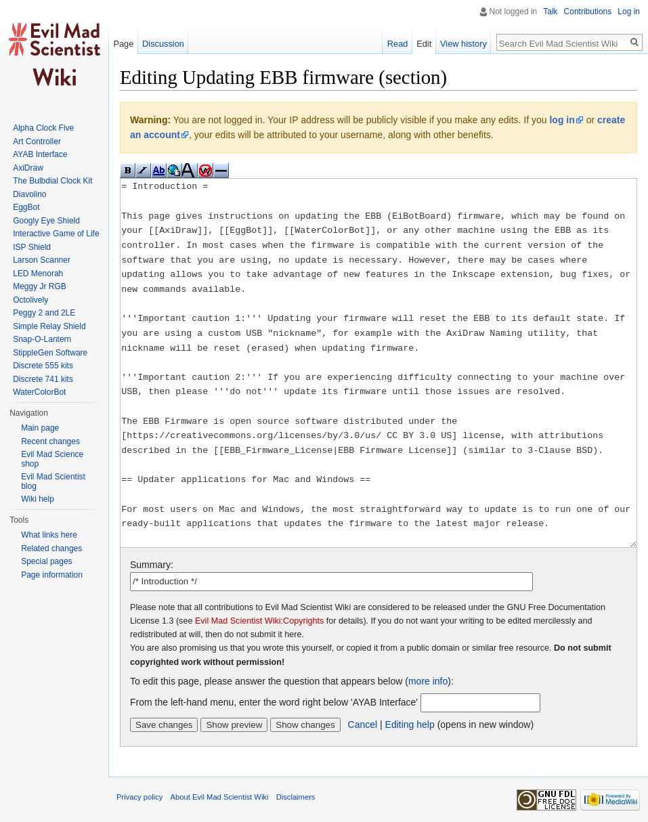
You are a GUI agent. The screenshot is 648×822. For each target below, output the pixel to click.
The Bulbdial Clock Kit (52, 181)
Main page (40, 428)
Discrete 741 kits (43, 379)
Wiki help (37, 499)
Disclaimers (296, 797)
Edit (423, 44)
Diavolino (29, 194)
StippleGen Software (50, 353)
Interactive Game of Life (56, 233)
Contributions (588, 11)
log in (561, 119)
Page (123, 44)
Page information (52, 575)
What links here (49, 535)
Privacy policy (139, 797)
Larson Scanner (41, 260)
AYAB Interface (40, 154)
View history (463, 44)
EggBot (26, 207)
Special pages (46, 561)
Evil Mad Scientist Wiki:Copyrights (259, 621)
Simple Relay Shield (49, 326)
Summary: (151, 564)
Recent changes (50, 441)
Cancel (363, 724)
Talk (550, 11)
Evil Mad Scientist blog (53, 481)
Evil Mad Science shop (52, 459)
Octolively (30, 300)
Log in (629, 11)
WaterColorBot (39, 392)
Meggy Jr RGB (39, 286)
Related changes (51, 548)
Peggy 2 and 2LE (44, 313)
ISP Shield (32, 247)
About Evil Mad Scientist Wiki (220, 797)
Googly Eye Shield (46, 220)
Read (397, 44)
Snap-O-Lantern (42, 339)
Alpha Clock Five (43, 128)
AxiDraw (28, 168)
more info (428, 681)
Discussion (163, 44)
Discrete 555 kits (43, 365)
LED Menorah (38, 273)
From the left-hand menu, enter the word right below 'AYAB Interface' (274, 702)
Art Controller (37, 141)
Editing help (410, 724)
